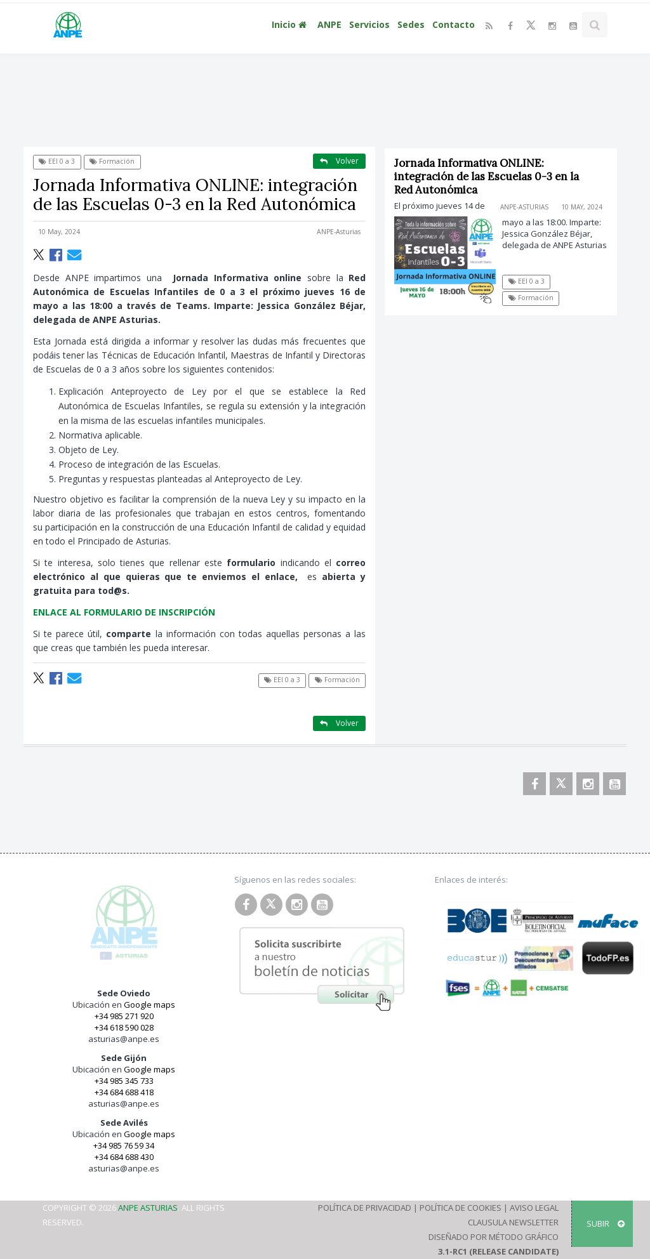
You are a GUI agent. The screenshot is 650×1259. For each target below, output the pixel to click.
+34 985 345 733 (124, 1080)
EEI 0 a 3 (57, 161)
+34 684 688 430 (124, 1157)
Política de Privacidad (364, 1207)
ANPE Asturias (148, 1207)
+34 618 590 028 (124, 1027)
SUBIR (606, 1223)
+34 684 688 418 (124, 1092)
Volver (339, 160)
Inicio (291, 24)
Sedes (411, 24)
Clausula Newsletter (513, 1222)
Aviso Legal (534, 1207)
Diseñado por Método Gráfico (493, 1237)
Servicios (369, 24)
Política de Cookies (460, 1207)
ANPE (329, 24)
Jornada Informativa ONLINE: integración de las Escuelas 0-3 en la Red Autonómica (487, 176)
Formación (112, 161)
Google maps (149, 1004)
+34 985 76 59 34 (123, 1145)
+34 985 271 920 (124, 1016)
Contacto (453, 24)
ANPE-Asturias (339, 231)
